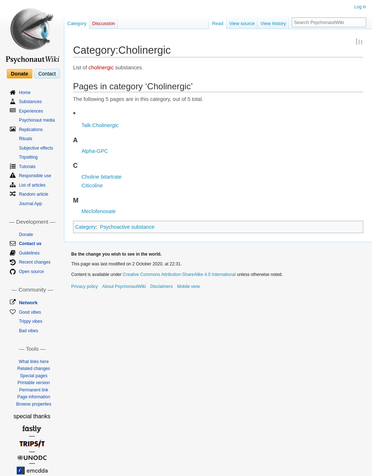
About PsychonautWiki (124, 286)
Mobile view (188, 286)
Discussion (103, 23)
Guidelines (29, 253)
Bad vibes (28, 330)
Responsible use (35, 175)
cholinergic (101, 67)
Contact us (30, 243)
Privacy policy (84, 286)
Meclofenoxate (98, 211)
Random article (33, 194)
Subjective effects (36, 148)
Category (85, 227)
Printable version (33, 382)
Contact (47, 74)
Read (217, 23)
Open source (31, 271)
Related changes (33, 368)
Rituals (25, 138)
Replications (31, 129)
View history (273, 23)
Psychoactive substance (127, 227)
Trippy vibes (30, 321)
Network (28, 302)
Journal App (30, 203)
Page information (33, 396)
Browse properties (33, 404)
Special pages (33, 375)
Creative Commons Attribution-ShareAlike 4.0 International (179, 274)
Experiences (31, 111)
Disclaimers (161, 286)
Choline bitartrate (101, 177)
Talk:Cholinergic (99, 125)
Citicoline (92, 185)
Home (25, 92)
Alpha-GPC (94, 151)
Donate (19, 74)
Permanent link (33, 389)
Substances (30, 101)
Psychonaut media (37, 120)
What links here (34, 361)
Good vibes (30, 312)
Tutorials (27, 166)
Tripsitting (28, 157)
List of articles (32, 185)
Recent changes (34, 262)
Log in (360, 6)
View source (242, 23)
